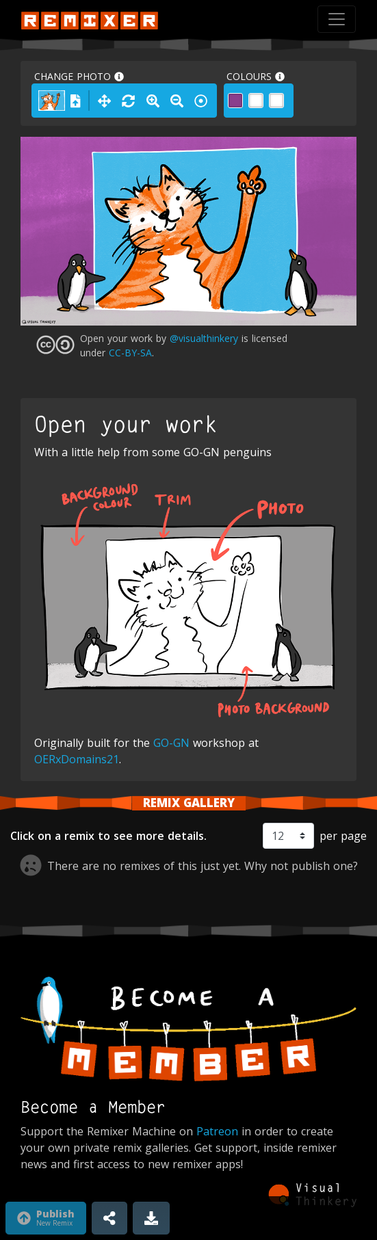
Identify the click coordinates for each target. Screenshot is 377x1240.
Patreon (217, 1131)
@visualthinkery (204, 338)
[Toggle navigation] (336, 19)
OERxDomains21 (76, 759)
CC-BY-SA (130, 352)
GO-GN (171, 742)
